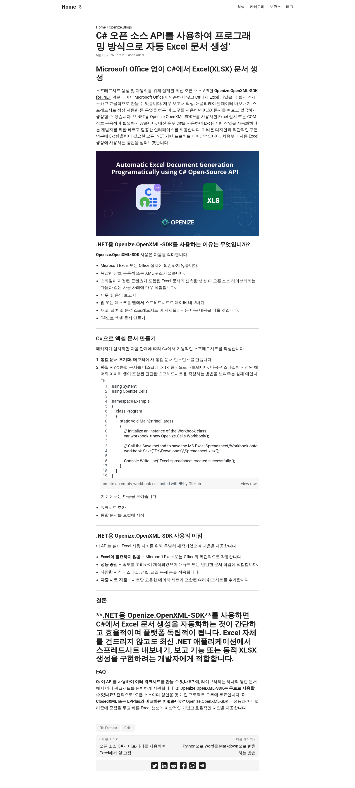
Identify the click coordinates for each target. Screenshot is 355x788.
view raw (249, 483)
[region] (180, 431)
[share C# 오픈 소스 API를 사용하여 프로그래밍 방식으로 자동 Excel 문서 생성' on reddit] (173, 766)
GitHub (194, 483)
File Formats (108, 728)
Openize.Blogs (120, 27)
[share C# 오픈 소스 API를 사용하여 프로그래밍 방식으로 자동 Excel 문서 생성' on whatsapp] (192, 766)
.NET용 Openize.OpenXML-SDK (164, 116)
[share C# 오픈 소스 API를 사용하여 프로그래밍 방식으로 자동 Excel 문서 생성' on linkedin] (164, 766)
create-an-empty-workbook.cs (130, 483)
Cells (127, 728)
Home (69, 7)
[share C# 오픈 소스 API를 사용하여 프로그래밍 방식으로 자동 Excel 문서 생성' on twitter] (154, 766)
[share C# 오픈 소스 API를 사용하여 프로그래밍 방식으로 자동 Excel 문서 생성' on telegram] (202, 766)
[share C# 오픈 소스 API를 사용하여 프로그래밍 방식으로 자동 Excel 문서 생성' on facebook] (183, 766)
